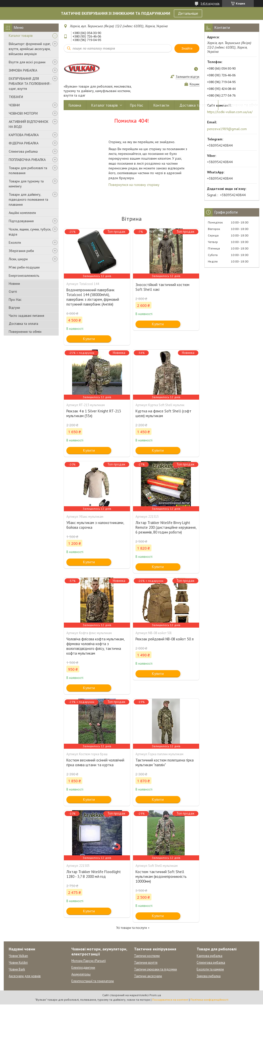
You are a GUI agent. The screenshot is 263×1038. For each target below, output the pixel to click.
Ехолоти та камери (210, 969)
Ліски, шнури (18, 259)
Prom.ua (155, 995)
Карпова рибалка (209, 956)
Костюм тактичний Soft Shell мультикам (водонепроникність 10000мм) (161, 876)
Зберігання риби (21, 250)
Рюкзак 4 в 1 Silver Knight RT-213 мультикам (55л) (93, 413)
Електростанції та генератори (92, 981)
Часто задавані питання (26, 315)
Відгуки (14, 307)
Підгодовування (21, 221)
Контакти (161, 105)
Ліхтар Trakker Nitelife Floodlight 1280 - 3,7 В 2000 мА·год (93, 874)
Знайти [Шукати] (186, 48)
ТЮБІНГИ (16, 97)
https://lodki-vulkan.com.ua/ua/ (230, 112)
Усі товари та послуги (131, 927)
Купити (89, 338)
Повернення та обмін (25, 331)
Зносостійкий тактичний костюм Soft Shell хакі (162, 287)
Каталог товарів (21, 35)
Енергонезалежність (24, 275)
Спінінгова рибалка (23, 151)
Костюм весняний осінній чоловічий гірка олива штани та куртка (95, 762)
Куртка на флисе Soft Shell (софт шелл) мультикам (163, 413)
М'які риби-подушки (24, 267)
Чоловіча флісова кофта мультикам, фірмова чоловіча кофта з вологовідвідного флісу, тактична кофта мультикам (95, 646)
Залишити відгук (187, 77)
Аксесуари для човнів (25, 976)
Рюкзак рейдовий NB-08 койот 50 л (164, 639)
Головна (75, 105)
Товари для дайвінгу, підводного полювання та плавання (28, 199)
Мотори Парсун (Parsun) (88, 961)
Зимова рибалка (209, 976)
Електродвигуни (83, 967)
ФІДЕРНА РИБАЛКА (23, 143)
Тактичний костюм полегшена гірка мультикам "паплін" (164, 762)
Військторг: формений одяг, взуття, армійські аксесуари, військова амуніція (30, 49)
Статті (13, 291)
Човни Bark (17, 969)
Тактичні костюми (147, 956)
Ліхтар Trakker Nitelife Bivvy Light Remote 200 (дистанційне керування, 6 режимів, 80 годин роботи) (165, 527)
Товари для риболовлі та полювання (28, 170)
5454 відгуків (210, 3)
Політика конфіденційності (209, 999)
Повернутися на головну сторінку (134, 184)
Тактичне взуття (145, 962)
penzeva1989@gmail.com (227, 129)
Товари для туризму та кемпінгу (26, 183)
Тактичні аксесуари (148, 976)
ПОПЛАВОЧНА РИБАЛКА (27, 159)
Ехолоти (15, 242)
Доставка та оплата (23, 323)
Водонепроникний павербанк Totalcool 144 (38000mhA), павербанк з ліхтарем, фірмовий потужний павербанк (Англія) (92, 297)
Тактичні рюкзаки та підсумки (155, 969)
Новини (14, 283)
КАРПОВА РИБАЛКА (24, 135)
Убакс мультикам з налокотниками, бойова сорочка (95, 525)
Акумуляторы (81, 974)
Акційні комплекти (22, 212)
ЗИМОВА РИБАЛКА (23, 70)
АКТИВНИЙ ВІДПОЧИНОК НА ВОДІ (28, 124)
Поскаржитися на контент (170, 999)
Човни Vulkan (18, 956)
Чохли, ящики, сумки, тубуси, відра (30, 231)
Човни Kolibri (18, 962)
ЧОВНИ (14, 105)
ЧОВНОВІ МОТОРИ (23, 113)
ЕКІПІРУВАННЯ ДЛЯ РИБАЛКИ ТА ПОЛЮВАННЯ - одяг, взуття (30, 83)
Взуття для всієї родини (27, 62)
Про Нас (15, 299)
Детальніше (188, 13)
